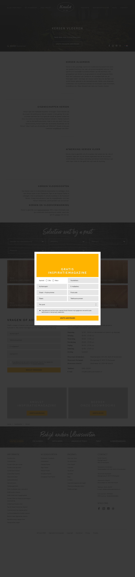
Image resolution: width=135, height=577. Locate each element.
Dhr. (48, 280)
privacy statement (58, 312)
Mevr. (55, 280)
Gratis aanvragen (67, 317)
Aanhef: (42, 280)
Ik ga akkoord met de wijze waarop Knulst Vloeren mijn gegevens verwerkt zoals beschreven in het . (65, 311)
